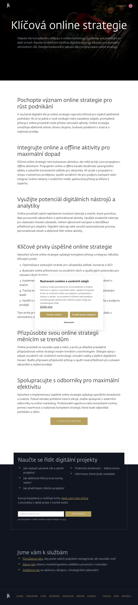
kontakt (91, 596)
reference (54, 596)
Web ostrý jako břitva (74, 498)
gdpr (116, 596)
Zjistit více (46, 306)
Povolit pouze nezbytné (84, 314)
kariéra (80, 596)
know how (68, 596)
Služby (19, 596)
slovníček (121, 6)
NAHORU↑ (126, 596)
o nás (43, 596)
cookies (107, 596)
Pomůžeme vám (33, 559)
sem (64, 519)
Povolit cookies (54, 314)
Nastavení (69, 322)
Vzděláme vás (31, 570)
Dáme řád (29, 564)
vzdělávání (32, 596)
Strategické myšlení (69, 421)
